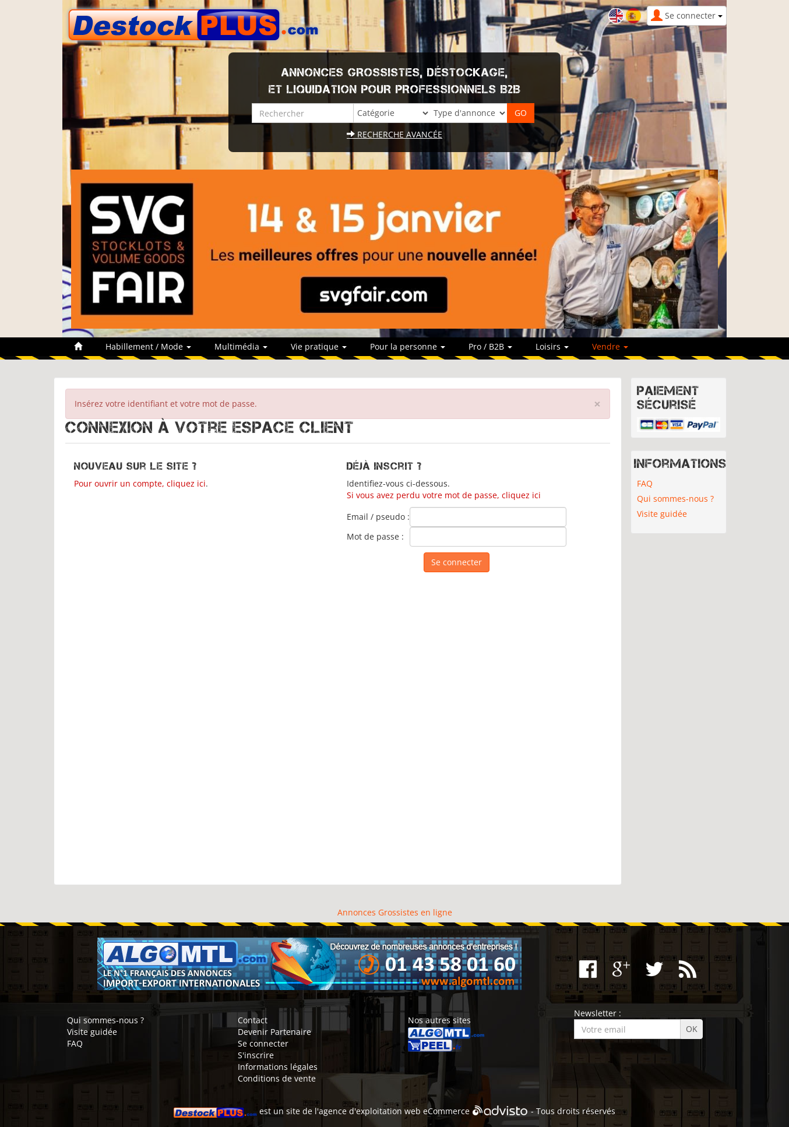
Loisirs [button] (552, 346)
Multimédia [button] (240, 346)
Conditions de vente (277, 1078)
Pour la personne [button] (407, 346)
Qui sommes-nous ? (675, 498)
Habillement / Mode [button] (148, 346)
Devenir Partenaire (274, 1031)
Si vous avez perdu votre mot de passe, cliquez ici (444, 495)
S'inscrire (256, 1055)
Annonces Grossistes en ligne (394, 912)
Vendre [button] (610, 346)
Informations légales (278, 1066)
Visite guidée (662, 513)
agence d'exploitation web (370, 1111)
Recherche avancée (394, 134)
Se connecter (263, 1043)
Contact (252, 1020)
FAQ (645, 483)
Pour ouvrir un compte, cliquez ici (140, 483)
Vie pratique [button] (319, 346)
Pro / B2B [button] (490, 346)
